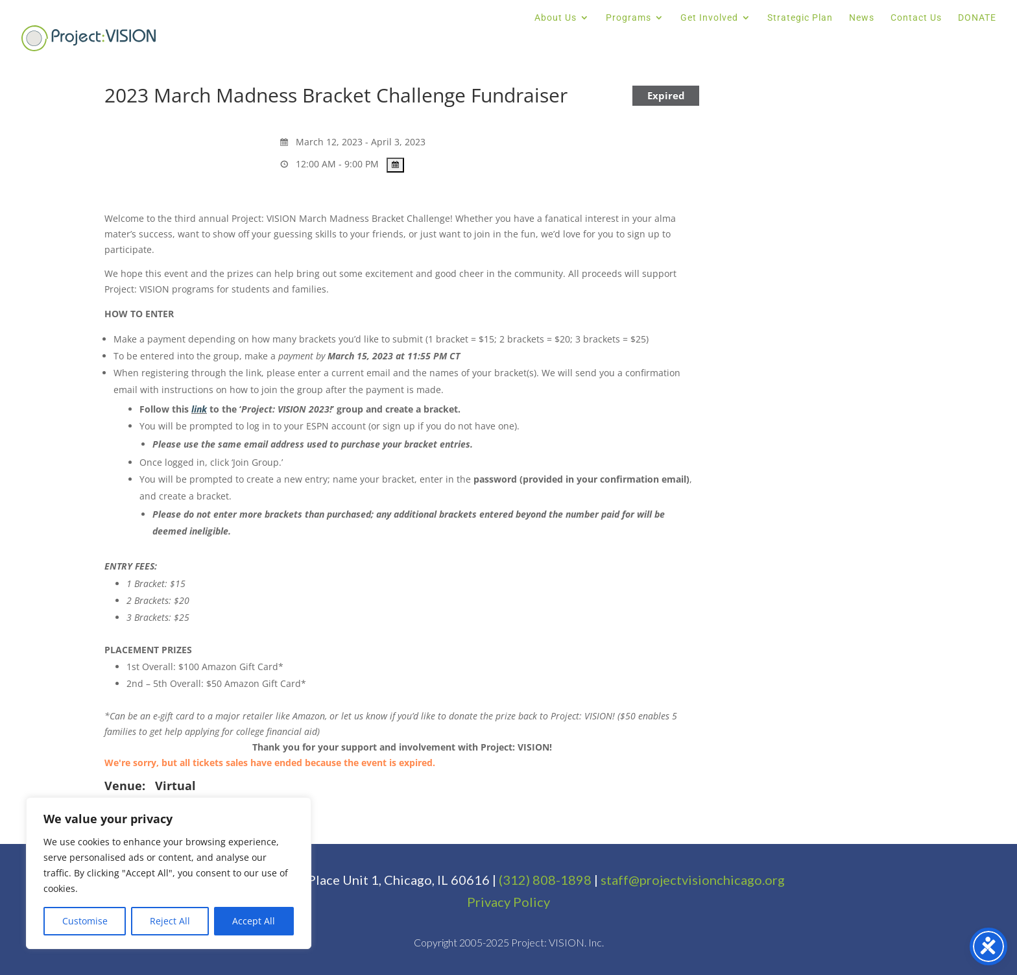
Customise (85, 921)
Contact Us (916, 18)
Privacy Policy (508, 901)
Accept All (253, 921)
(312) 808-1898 (545, 879)
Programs (628, 18)
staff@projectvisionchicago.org (693, 879)
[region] (168, 873)
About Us (555, 18)
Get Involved (709, 18)
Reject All (170, 921)
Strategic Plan (800, 18)
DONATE (977, 18)
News (861, 18)
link (199, 409)
